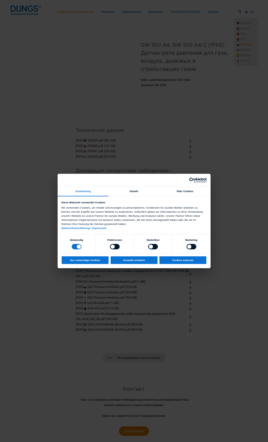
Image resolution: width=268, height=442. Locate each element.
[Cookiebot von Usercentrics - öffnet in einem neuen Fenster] (192, 180)
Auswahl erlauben (134, 260)
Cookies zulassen (183, 260)
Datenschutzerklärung (75, 228)
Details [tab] (134, 191)
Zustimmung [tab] (83, 191)
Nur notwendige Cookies (85, 260)
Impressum (99, 228)
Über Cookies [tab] (185, 191)
